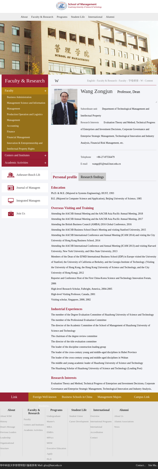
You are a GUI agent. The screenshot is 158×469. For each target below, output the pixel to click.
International (97, 16)
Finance (11, 131)
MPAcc (50, 437)
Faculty (122, 80)
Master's (51, 421)
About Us (118, 416)
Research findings (94, 177)
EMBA (50, 432)
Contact (93, 437)
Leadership (5, 437)
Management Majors (109, 396)
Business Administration (19, 97)
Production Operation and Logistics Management (25, 117)
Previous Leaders (8, 432)
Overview (94, 416)
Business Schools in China (77, 396)
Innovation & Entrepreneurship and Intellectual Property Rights (25, 146)
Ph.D (49, 459)
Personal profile (65, 177)
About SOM (6, 416)
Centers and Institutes (34, 424)
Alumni (112, 16)
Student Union (76, 416)
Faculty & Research (42, 16)
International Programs (101, 421)
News (117, 426)
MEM (49, 443)
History (3, 421)
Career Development (79, 421)
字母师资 (134, 80)
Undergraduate (54, 416)
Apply (50, 453)
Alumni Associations (124, 421)
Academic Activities (33, 430)
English (91, 80)
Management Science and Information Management (26, 106)
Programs (63, 16)
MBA (49, 426)
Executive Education (56, 448)
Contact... (141, 465)
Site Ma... (153, 465)
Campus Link (142, 396)
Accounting (13, 126)
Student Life (79, 16)
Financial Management (18, 137)
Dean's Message (7, 426)
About (24, 16)
